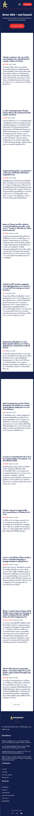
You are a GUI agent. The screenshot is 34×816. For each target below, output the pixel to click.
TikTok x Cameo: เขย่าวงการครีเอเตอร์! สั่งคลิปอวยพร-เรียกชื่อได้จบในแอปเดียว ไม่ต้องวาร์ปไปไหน (16, 59)
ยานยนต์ (5, 118)
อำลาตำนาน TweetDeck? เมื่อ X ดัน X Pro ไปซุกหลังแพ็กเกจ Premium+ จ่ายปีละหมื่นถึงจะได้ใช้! (17, 459)
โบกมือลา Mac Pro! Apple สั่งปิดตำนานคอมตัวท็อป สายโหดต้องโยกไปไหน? (16, 512)
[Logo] (5, 4)
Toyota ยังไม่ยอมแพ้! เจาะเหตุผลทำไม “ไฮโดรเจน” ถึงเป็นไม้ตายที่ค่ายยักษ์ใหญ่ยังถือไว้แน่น (17, 173)
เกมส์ (4, 293)
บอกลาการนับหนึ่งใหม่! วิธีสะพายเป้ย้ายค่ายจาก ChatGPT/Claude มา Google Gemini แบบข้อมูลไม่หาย (17, 559)
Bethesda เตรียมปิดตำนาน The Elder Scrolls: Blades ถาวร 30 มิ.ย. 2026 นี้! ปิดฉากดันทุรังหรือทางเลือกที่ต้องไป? (16, 345)
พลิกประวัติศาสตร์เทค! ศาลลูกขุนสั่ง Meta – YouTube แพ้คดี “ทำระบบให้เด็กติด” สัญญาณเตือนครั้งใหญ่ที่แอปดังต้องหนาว (17, 672)
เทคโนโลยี (5, 64)
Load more (17, 704)
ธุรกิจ (4, 412)
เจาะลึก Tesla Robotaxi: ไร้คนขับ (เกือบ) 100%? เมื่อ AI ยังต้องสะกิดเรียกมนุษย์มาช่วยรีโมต (17, 113)
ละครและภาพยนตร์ (8, 620)
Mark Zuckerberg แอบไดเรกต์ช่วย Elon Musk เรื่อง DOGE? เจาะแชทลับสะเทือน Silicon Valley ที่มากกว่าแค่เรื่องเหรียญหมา (16, 406)
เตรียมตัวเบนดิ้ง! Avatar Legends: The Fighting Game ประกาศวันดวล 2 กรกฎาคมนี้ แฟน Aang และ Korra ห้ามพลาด (16, 287)
